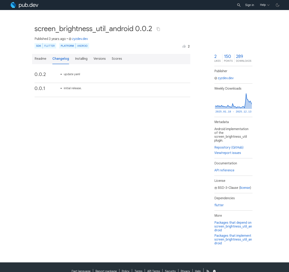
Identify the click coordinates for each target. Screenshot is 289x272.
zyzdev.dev (78, 39)
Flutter (49, 45)
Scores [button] (117, 59)
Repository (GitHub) (228, 148)
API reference (224, 170)
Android (82, 45)
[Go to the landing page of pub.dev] (24, 5)
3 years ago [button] (57, 39)
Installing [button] (81, 59)
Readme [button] (40, 59)
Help (263, 5)
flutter (219, 205)
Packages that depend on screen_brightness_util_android (233, 226)
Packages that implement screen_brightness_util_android (233, 239)
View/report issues (227, 153)
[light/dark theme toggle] (277, 5)
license (245, 188)
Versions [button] (100, 59)
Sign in (249, 5)
